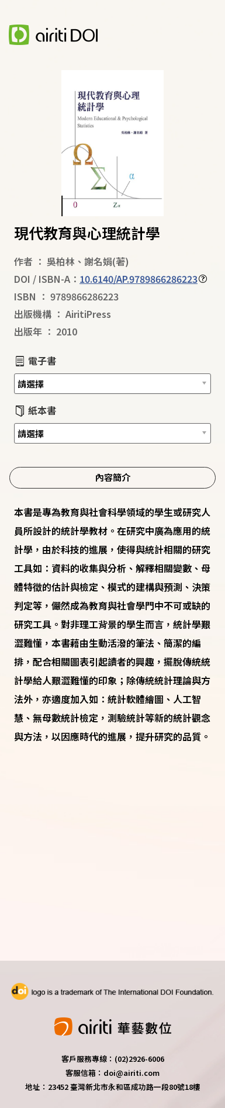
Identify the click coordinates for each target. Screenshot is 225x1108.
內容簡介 (112, 476)
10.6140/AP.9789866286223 (138, 279)
